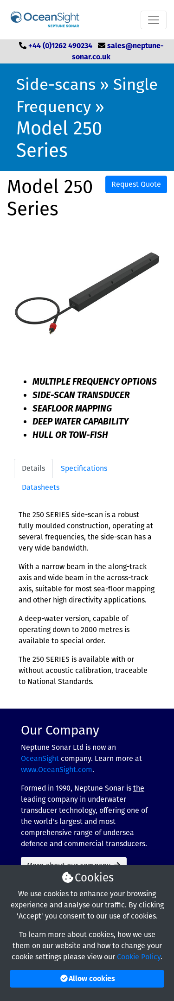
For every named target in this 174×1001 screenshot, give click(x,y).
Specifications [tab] (84, 468)
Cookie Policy (139, 956)
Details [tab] (33, 468)
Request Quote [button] (136, 184)
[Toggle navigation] (154, 20)
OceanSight (40, 758)
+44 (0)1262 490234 (60, 45)
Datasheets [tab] (40, 487)
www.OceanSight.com (56, 769)
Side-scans (56, 84)
